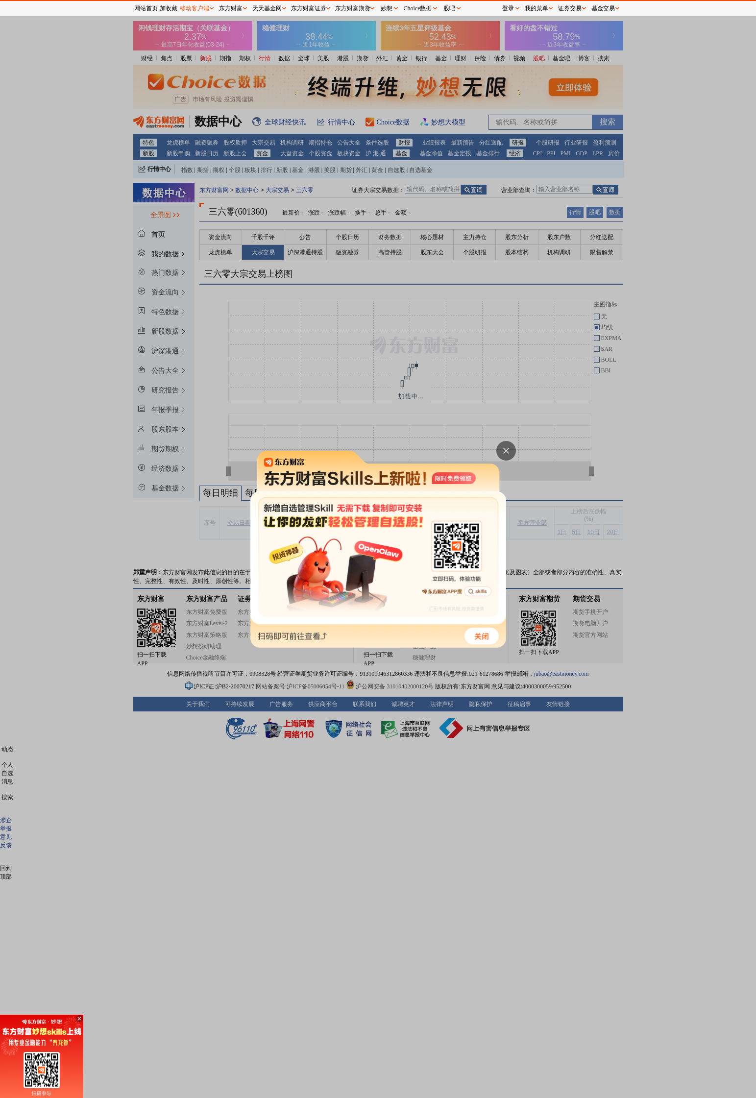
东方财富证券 (308, 8)
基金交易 (603, 8)
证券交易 (570, 8)
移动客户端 (194, 8)
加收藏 (168, 8)
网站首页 (146, 8)
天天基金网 (267, 8)
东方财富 (231, 8)
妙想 (386, 8)
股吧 (449, 8)
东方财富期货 (352, 8)
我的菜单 (536, 8)
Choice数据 (418, 8)
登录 (508, 8)
